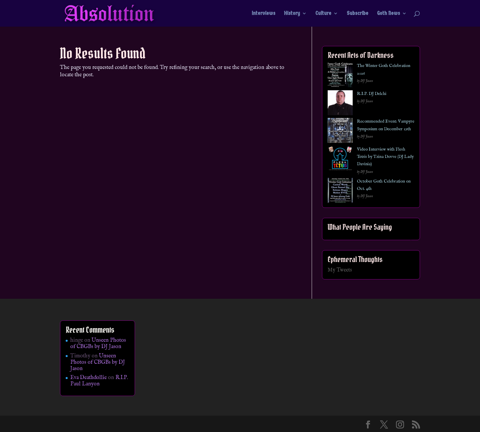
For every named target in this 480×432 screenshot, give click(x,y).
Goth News (388, 13)
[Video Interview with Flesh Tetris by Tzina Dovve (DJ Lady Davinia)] (340, 160)
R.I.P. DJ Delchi (371, 94)
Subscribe (357, 13)
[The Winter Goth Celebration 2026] (340, 76)
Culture (323, 13)
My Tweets (340, 270)
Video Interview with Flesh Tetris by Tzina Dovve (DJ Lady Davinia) (385, 157)
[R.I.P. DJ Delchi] (340, 104)
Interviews (263, 13)
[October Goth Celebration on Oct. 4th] (340, 192)
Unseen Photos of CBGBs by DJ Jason (98, 343)
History (292, 13)
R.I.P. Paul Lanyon (99, 380)
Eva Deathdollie (88, 377)
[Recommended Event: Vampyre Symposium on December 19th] (340, 132)
